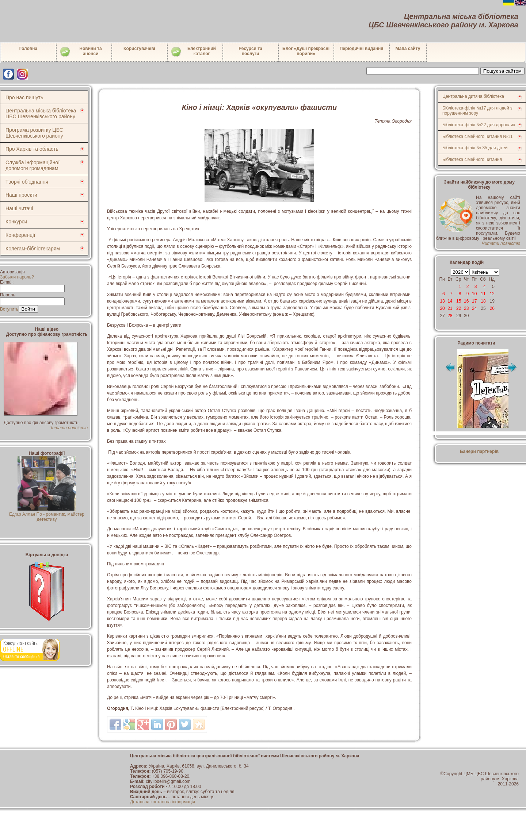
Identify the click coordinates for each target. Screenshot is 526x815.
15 (458, 301)
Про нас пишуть (24, 97)
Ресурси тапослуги (250, 51)
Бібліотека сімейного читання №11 (477, 136)
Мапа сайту (408, 48)
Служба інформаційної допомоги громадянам (32, 165)
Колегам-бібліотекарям (32, 248)
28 (449, 315)
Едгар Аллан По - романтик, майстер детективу (46, 514)
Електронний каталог (193, 52)
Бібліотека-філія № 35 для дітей (474, 147)
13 (442, 301)
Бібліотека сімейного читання (472, 159)
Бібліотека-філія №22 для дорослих (478, 124)
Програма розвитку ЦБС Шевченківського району (34, 133)
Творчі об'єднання (26, 182)
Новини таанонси (80, 52)
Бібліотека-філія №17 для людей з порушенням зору (477, 110)
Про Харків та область (31, 149)
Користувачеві (139, 48)
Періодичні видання (362, 48)
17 (474, 301)
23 (466, 308)
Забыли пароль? (17, 277)
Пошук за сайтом (502, 71)
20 (442, 308)
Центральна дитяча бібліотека (473, 96)
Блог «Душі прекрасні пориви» (305, 51)
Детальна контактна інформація (162, 801)
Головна (28, 48)
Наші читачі (19, 208)
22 (458, 308)
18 (483, 301)
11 (483, 293)
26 (492, 308)
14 (449, 301)
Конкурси (16, 221)
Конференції (20, 235)
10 (474, 293)
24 (474, 308)
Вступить (9, 309)
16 (466, 301)
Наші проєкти (21, 195)
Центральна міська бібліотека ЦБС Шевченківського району (40, 113)
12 (492, 293)
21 (449, 308)
